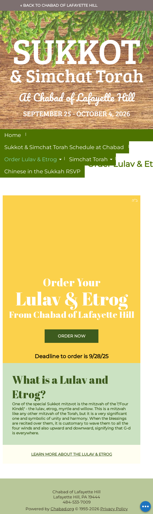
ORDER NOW (72, 336)
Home (12, 135)
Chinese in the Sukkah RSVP (42, 171)
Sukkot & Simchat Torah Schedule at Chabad (64, 147)
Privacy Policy (114, 508)
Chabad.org (62, 508)
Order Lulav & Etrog (30, 159)
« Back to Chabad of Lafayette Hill (58, 5)
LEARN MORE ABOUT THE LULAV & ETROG (71, 454)
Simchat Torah (88, 159)
